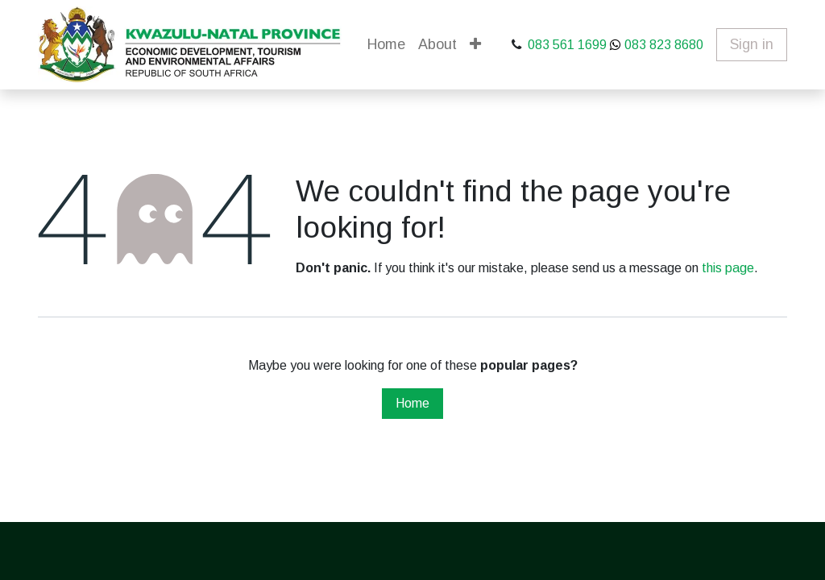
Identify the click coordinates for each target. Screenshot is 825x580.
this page (728, 268)
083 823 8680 (662, 45)
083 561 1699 (567, 45)
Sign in (751, 44)
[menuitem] (386, 44)
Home (412, 403)
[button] (475, 44)
